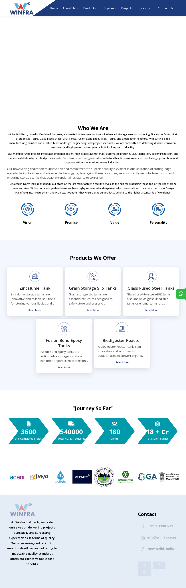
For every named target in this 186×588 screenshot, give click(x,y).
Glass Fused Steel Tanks (151, 288)
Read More (34, 310)
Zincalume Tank (34, 288)
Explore (110, 8)
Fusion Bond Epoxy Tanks (64, 343)
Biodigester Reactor (122, 340)
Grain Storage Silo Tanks (93, 288)
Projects (128, 8)
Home (54, 8)
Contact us (165, 8)
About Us (71, 8)
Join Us (147, 8)
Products (91, 8)
